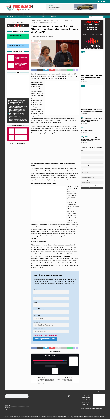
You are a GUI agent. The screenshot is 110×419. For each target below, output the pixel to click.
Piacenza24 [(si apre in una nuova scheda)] (23, 45)
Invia (22, 36)
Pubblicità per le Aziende (10, 409)
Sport (26, 13)
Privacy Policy (83, 417)
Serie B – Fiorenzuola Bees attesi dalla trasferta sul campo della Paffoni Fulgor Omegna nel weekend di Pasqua (17, 110)
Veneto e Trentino (50, 365)
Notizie (39, 20)
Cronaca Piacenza (17, 13)
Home (7, 13)
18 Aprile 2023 (36, 36)
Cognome (36, 295)
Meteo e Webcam (75, 13)
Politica (64, 13)
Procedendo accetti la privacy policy (46, 335)
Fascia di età (36, 322)
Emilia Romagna (62, 362)
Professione (36, 315)
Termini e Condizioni (90, 417)
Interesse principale (39, 328)
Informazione (7, 407)
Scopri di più (85, 404)
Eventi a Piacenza (37, 13)
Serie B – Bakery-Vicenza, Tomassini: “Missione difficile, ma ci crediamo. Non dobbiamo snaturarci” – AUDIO (17, 114)
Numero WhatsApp (38, 308)
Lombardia (51, 362)
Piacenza (39, 362)
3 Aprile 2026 (84, 81)
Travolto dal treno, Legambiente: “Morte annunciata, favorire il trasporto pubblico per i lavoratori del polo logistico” (91, 139)
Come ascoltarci (8, 405)
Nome (35, 289)
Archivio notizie (8, 402)
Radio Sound (8, 1)
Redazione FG (44, 36)
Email (35, 302)
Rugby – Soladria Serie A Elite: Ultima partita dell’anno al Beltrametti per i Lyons (16, 101)
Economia (56, 13)
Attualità (48, 13)
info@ (87, 402)
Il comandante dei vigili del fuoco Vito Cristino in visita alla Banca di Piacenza (21, 57)
